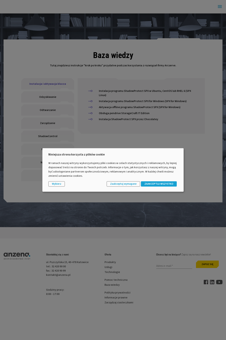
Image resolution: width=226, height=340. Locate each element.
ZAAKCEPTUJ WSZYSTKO (158, 184)
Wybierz (56, 184)
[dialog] (113, 170)
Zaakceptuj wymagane (123, 184)
